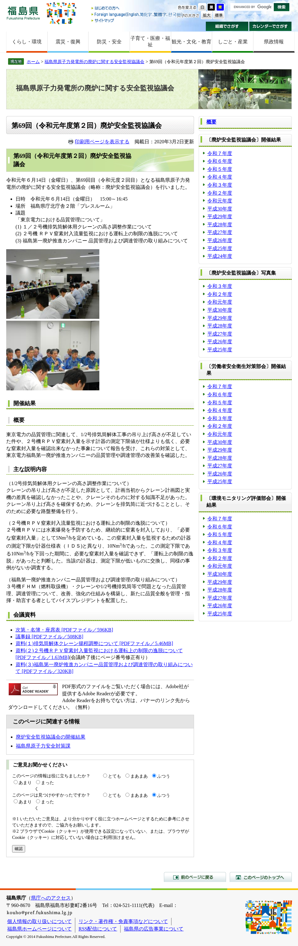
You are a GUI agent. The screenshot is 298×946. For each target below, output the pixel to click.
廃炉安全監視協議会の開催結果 (50, 737)
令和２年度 (219, 193)
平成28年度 (219, 224)
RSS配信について (98, 928)
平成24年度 (219, 256)
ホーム (33, 61)
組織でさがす (227, 26)
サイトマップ (137, 20)
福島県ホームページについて (39, 928)
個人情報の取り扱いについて (39, 921)
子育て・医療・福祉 (150, 41)
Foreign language (137, 14)
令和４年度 (219, 177)
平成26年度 (219, 240)
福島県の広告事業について (153, 928)
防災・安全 (109, 41)
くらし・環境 (27, 41)
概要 (211, 121)
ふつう (163, 776)
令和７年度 (219, 153)
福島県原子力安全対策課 (43, 746)
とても (114, 776)
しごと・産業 (233, 41)
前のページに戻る (195, 877)
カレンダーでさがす (270, 26)
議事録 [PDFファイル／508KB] (49, 636)
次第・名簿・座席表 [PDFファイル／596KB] (64, 629)
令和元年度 (219, 200)
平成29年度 (219, 216)
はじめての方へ (137, 8)
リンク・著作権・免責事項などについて (123, 921)
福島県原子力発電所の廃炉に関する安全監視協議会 (94, 61)
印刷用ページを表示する (102, 141)
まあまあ (139, 776)
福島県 (23, 13)
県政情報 (274, 41)
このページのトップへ (261, 877)
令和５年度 (219, 169)
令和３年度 (219, 185)
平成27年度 (219, 232)
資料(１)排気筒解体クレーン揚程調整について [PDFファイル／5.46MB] (94, 643)
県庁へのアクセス (51, 897)
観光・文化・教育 (191, 41)
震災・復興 (68, 41)
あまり (25, 782)
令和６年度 (219, 161)
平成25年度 (219, 248)
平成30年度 (219, 208)
